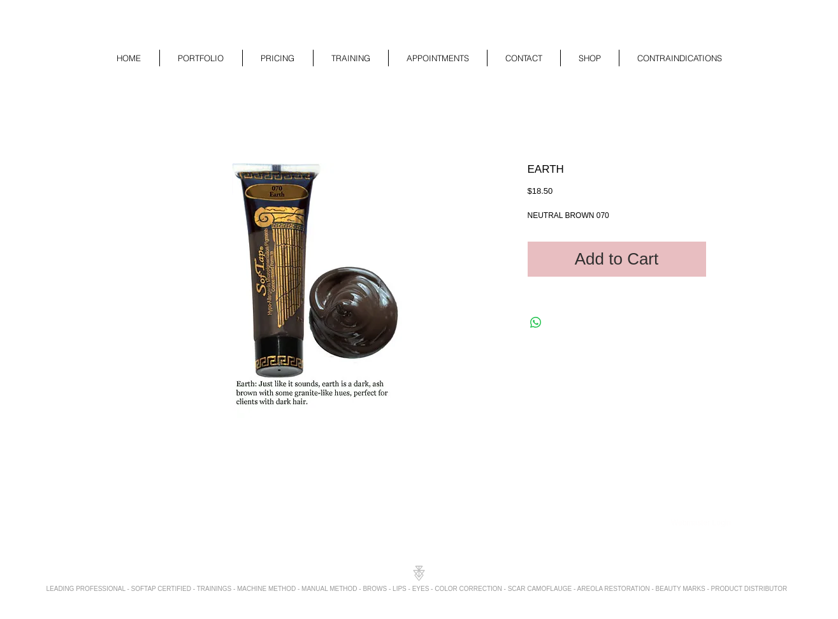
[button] (201, 58)
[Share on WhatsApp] (536, 322)
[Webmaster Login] (701, 523)
